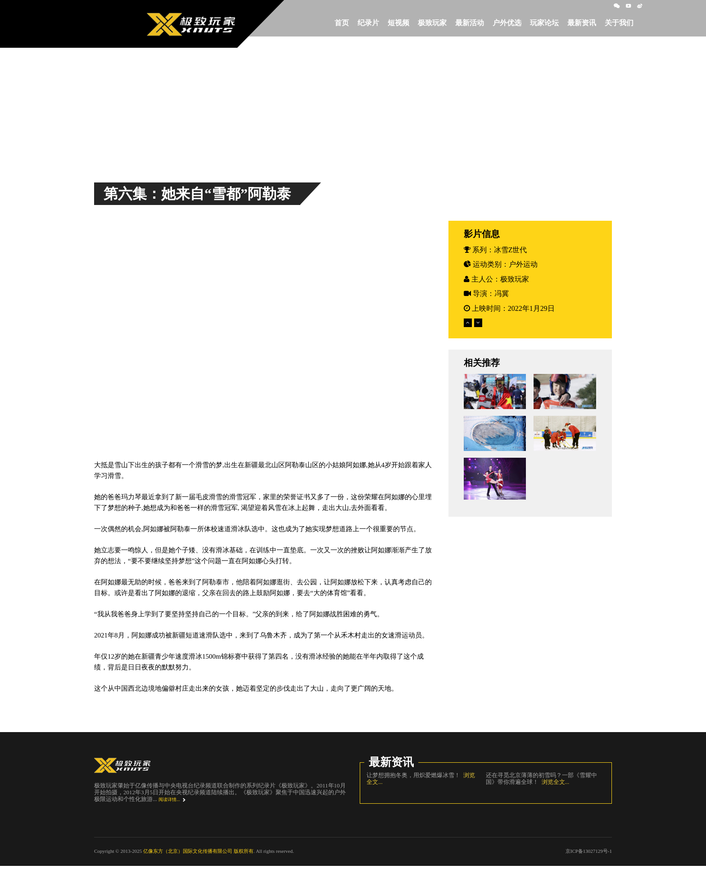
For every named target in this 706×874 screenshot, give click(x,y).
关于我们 (619, 23)
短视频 (398, 23)
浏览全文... (554, 781)
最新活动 (469, 23)
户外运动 (523, 264)
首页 (342, 23)
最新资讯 (581, 23)
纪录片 (368, 23)
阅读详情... (169, 799)
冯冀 (501, 293)
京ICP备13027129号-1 (589, 851)
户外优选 (507, 23)
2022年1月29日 (531, 308)
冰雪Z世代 (510, 250)
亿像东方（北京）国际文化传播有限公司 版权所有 (198, 851)
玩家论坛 (544, 23)
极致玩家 (432, 23)
